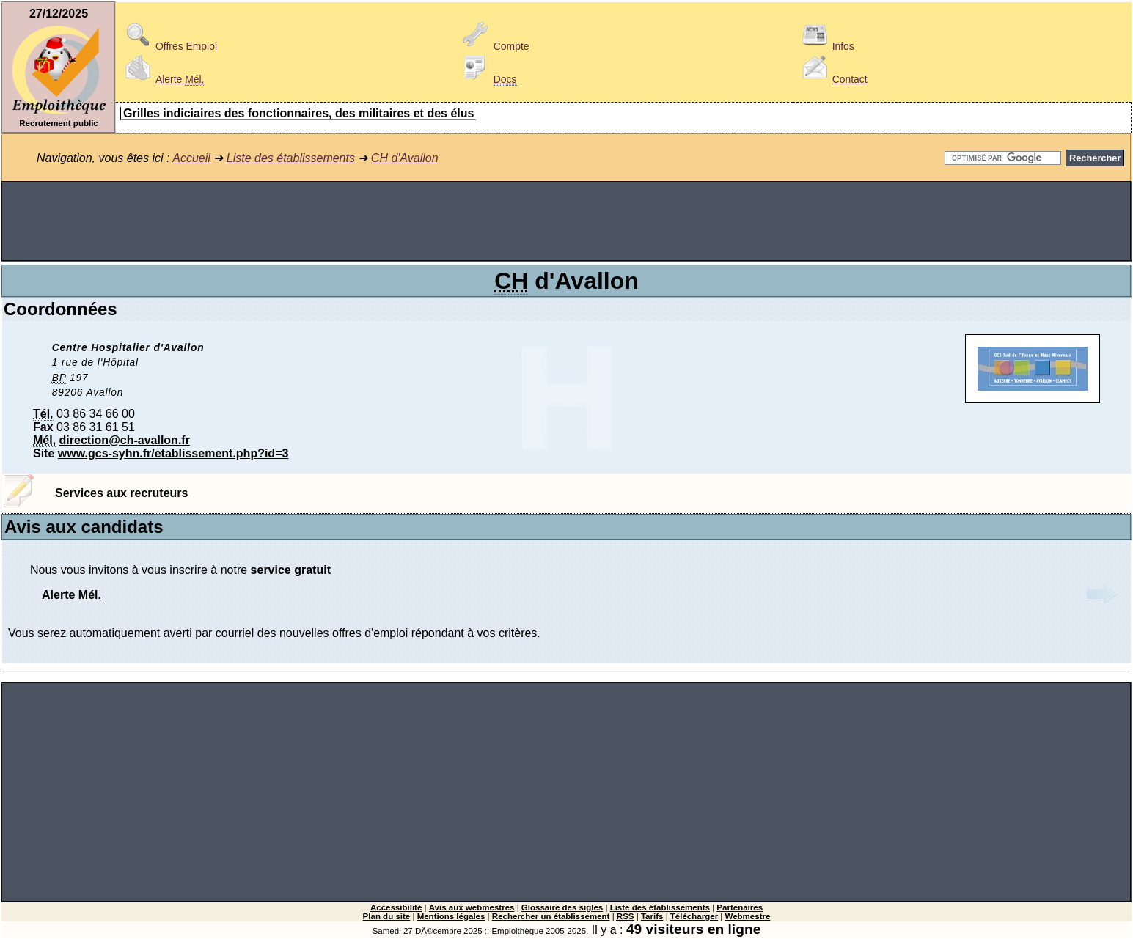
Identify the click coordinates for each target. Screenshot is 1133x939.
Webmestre (748, 916)
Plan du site (387, 916)
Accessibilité (396, 907)
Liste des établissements (291, 158)
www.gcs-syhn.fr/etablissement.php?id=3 (173, 453)
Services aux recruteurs (121, 493)
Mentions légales (451, 916)
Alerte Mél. (71, 595)
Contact (832, 79)
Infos (825, 46)
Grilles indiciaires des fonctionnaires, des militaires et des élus (298, 113)
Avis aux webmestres (472, 907)
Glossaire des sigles (562, 907)
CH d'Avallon (405, 158)
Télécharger (694, 916)
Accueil (191, 158)
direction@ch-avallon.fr (124, 440)
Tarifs (652, 916)
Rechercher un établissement (551, 916)
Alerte (162, 79)
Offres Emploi (168, 46)
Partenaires (739, 907)
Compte (493, 46)
